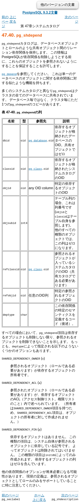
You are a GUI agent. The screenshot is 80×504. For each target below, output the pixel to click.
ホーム (39, 495)
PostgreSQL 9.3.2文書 (39, 12)
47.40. (22, 35)
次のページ (69, 495)
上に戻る (39, 500)
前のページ (5, 21)
